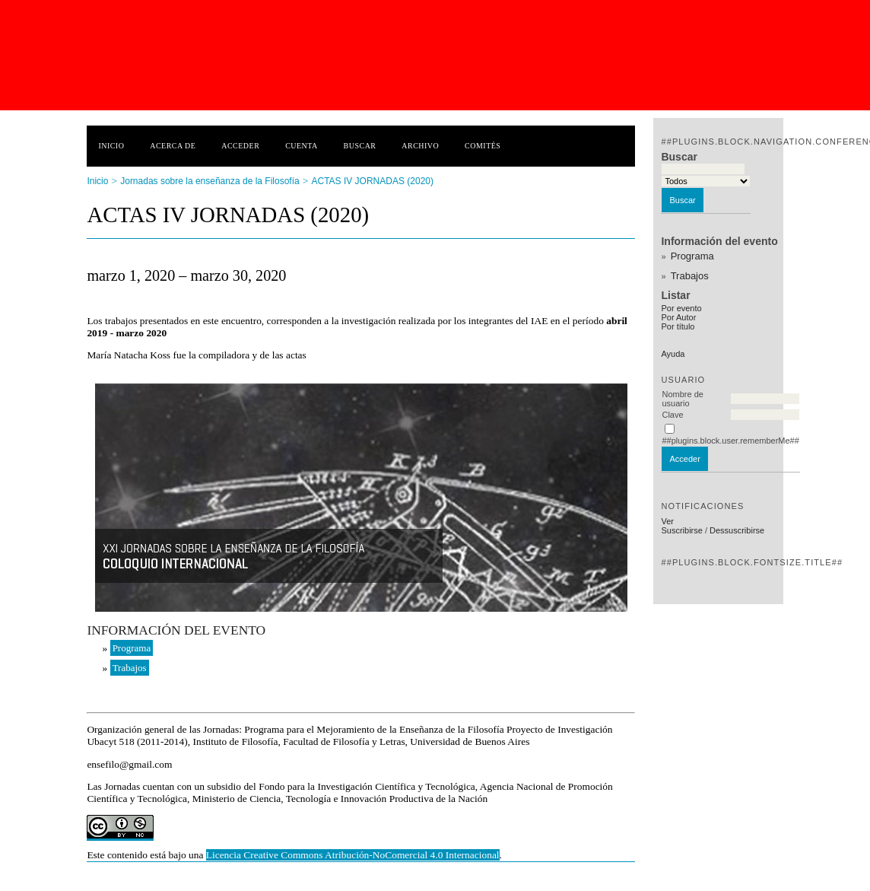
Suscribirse (681, 530)
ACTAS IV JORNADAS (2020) (372, 181)
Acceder (240, 146)
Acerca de (172, 146)
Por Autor (678, 317)
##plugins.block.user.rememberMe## (730, 440)
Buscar (360, 146)
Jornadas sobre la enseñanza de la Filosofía (209, 181)
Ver (667, 521)
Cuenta (301, 146)
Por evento (681, 308)
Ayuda (672, 353)
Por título (677, 326)
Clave (672, 414)
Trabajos (690, 276)
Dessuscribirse (737, 530)
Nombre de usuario (682, 399)
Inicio (111, 146)
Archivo (420, 146)
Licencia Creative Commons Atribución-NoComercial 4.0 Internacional (353, 855)
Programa (692, 256)
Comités (482, 146)
